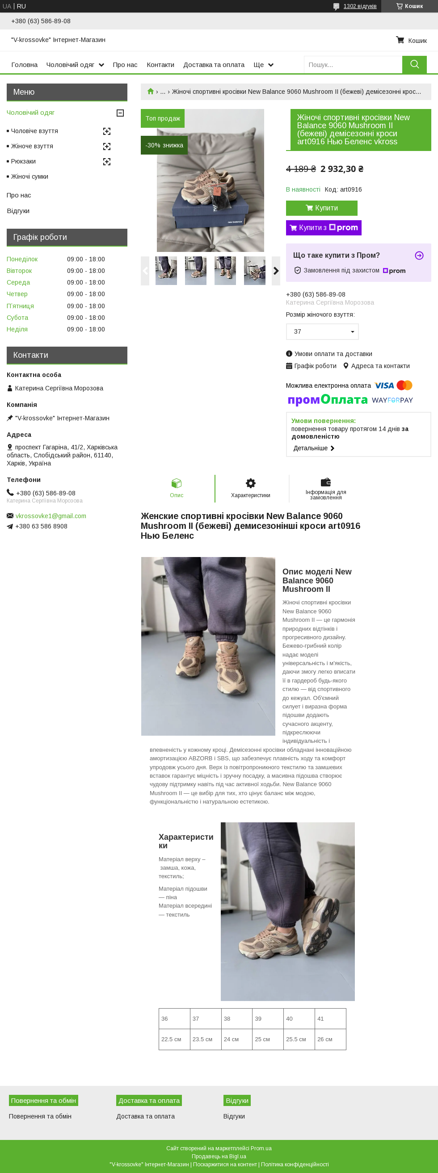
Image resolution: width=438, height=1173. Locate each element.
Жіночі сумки (29, 176)
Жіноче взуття (32, 146)
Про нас (125, 64)
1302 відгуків (360, 6)
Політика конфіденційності (295, 1164)
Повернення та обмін (40, 1116)
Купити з (328, 228)
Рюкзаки (23, 161)
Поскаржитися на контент (225, 1164)
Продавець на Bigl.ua (219, 1156)
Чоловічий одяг (70, 64)
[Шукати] (414, 64)
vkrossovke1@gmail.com (51, 515)
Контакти (160, 64)
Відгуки (18, 210)
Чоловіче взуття (34, 130)
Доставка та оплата (213, 64)
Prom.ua (261, 1148)
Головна (24, 64)
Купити (326, 208)
